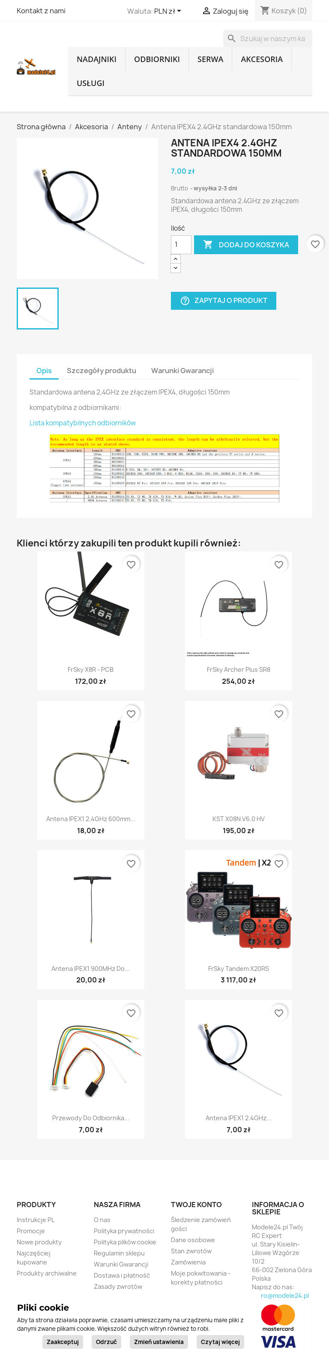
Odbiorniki (157, 59)
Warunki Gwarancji (121, 1264)
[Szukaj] (267, 38)
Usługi (91, 83)
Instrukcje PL (35, 1220)
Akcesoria (262, 59)
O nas (102, 1220)
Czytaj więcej (220, 1342)
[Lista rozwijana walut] (169, 11)
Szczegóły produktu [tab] (101, 370)
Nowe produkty (39, 1242)
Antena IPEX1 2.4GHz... (239, 1118)
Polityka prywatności (124, 1231)
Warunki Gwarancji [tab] (182, 370)
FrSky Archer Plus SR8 (238, 669)
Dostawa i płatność (122, 1275)
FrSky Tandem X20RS (238, 968)
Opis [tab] (44, 370)
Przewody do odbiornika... (90, 1118)
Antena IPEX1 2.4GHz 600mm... (90, 819)
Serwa (210, 59)
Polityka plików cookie (125, 1242)
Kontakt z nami (41, 10)
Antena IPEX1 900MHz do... (90, 968)
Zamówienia (188, 1262)
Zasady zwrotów (118, 1286)
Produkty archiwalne (47, 1273)
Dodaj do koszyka (246, 244)
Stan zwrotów (191, 1251)
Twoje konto (196, 1204)
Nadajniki (97, 59)
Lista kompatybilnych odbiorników (83, 422)
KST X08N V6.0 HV (238, 819)
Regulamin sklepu (119, 1253)
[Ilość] (181, 244)
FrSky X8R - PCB (91, 669)
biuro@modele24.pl (280, 1295)
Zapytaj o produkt (223, 300)
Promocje (31, 1231)
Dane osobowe (193, 1240)
